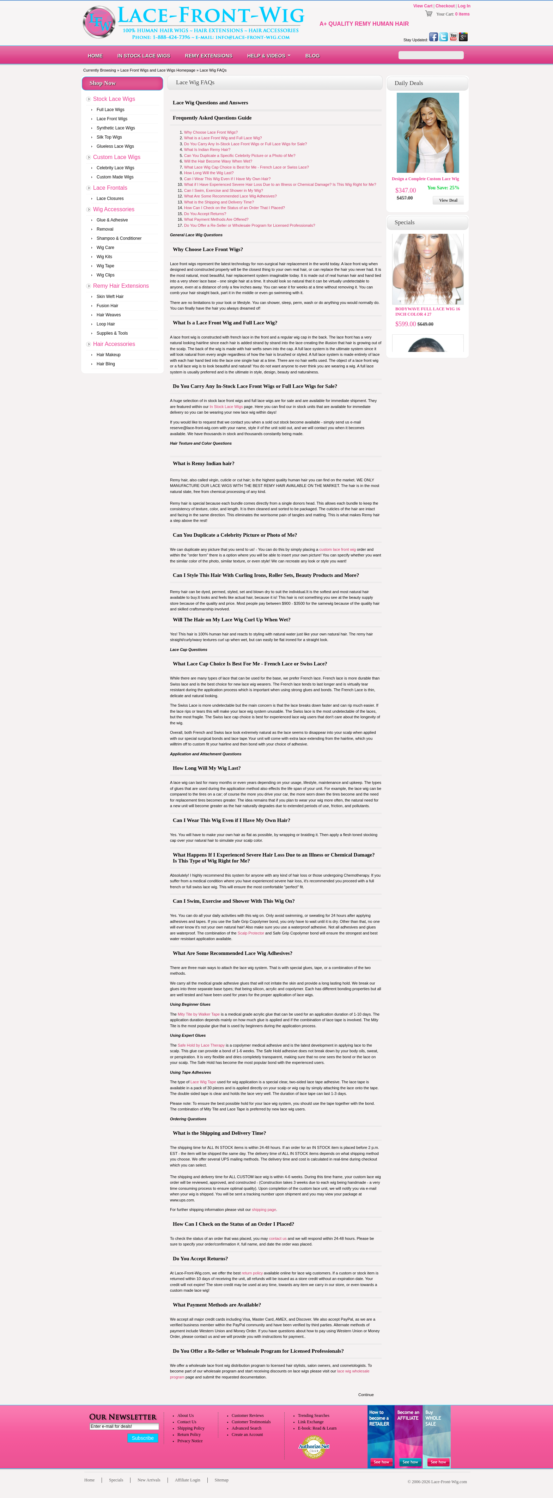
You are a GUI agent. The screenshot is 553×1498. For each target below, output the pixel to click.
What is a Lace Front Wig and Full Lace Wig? (223, 138)
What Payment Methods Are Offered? (216, 219)
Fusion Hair (107, 305)
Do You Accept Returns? (205, 214)
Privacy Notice (190, 1440)
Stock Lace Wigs (114, 99)
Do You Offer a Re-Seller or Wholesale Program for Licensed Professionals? (249, 225)
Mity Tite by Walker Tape (199, 1014)
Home (95, 56)
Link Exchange (311, 1421)
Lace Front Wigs (112, 118)
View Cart (422, 6)
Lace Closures (110, 198)
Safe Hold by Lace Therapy (201, 1045)
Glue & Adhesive (112, 220)
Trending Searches (313, 1415)
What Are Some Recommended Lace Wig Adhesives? (230, 196)
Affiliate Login (187, 1480)
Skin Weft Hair (110, 296)
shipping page (264, 1209)
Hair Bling (106, 363)
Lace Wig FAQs (213, 70)
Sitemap (222, 1480)
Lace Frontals (110, 188)
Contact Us (186, 1421)
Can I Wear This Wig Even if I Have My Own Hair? (227, 179)
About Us (185, 1415)
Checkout (445, 6)
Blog (312, 56)
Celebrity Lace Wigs (115, 167)
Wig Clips (106, 275)
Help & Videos (266, 56)
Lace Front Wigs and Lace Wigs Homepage (157, 70)
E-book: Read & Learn (317, 1428)
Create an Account (247, 1434)
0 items (462, 14)
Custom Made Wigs (115, 177)
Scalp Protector (251, 933)
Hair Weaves (109, 314)
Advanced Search (246, 1428)
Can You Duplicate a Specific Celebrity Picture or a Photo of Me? (240, 155)
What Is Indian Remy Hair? (207, 149)
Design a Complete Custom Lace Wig (425, 178)
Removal (105, 229)
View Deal (448, 200)
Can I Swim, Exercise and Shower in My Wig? (223, 190)
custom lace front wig (338, 549)
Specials (116, 1480)
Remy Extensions (208, 56)
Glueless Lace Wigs (115, 146)
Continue (366, 1395)
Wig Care (105, 247)
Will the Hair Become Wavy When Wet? (218, 161)
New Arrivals (149, 1480)
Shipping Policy (191, 1428)
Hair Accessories (114, 344)
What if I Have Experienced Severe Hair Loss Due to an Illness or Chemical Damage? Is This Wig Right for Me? (280, 184)
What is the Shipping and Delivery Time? (219, 202)
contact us (278, 1238)
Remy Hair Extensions (121, 286)
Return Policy (189, 1434)
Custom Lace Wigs (116, 157)
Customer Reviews (248, 1415)
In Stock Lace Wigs (143, 56)
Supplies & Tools (112, 333)
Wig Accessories (113, 209)
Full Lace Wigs (110, 109)
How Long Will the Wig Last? (209, 173)
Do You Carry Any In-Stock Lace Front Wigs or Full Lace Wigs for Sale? (245, 144)
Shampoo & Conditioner (119, 238)
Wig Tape (105, 265)
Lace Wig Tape (203, 1082)
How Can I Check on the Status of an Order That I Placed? (234, 208)
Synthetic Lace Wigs (116, 128)
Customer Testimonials (251, 1421)
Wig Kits (104, 256)
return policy (252, 1273)
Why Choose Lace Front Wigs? (211, 132)
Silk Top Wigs (109, 137)
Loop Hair (106, 324)
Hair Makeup (109, 354)
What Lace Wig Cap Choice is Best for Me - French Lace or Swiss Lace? (246, 167)
